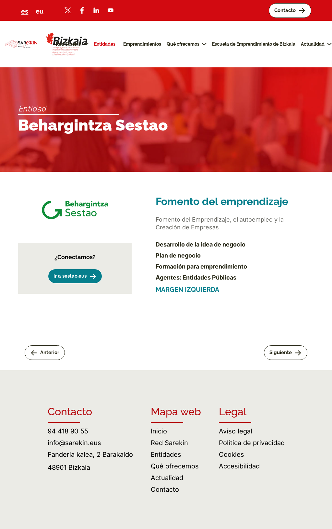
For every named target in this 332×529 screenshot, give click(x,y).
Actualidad (167, 478)
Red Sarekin (169, 443)
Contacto (165, 489)
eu (39, 11)
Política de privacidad (252, 443)
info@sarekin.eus (74, 443)
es (24, 11)
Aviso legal (235, 431)
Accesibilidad (239, 466)
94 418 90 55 (68, 431)
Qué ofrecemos (175, 466)
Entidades (166, 454)
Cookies (231, 454)
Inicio (159, 431)
